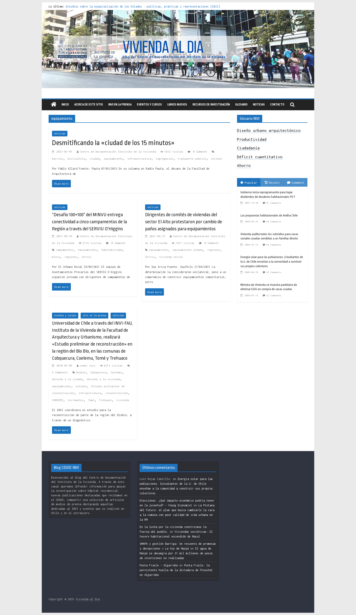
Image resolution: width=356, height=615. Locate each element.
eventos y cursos (149, 104)
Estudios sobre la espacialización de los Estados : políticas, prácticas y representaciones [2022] (143, 6)
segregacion (164, 158)
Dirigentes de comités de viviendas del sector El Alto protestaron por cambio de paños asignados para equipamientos (183, 221)
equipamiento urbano (188, 249)
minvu (56, 256)
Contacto (277, 104)
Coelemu (116, 372)
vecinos (216, 158)
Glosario (241, 104)
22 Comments (273, 295)
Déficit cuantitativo (259, 157)
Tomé (91, 400)
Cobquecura (98, 372)
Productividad (252, 139)
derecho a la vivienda (103, 379)
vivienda (122, 400)
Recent (272, 182)
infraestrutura (90, 393)
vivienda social (171, 256)
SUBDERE (57, 400)
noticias (59, 133)
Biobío (81, 372)
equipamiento (113, 158)
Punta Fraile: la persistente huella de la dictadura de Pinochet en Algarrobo (176, 570)
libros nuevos (177, 104)
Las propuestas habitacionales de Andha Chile (269, 215)
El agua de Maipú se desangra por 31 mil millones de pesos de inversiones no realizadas (176, 553)
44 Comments (273, 244)
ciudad (94, 158)
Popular (248, 182)
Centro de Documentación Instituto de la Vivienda (118, 151)
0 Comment (197, 151)
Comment (295, 182)
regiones (70, 256)
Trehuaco (105, 400)
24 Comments (273, 272)
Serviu (86, 256)
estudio (81, 386)
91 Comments (273, 203)
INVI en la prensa (119, 104)
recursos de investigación (211, 104)
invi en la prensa (94, 315)
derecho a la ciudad (67, 379)
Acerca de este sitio (88, 104)
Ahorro (244, 165)
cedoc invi (88, 365)
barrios (57, 158)
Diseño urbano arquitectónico (269, 130)
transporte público (192, 158)
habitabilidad (111, 249)
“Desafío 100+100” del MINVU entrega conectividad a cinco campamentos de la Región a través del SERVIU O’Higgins (89, 221)
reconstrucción (117, 393)
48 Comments (273, 221)
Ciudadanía (248, 148)
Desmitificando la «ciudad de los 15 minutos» (113, 143)
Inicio (65, 104)
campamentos (64, 249)
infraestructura (139, 158)
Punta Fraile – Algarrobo (159, 565)
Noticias (259, 104)
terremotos (76, 400)
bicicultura (76, 158)
